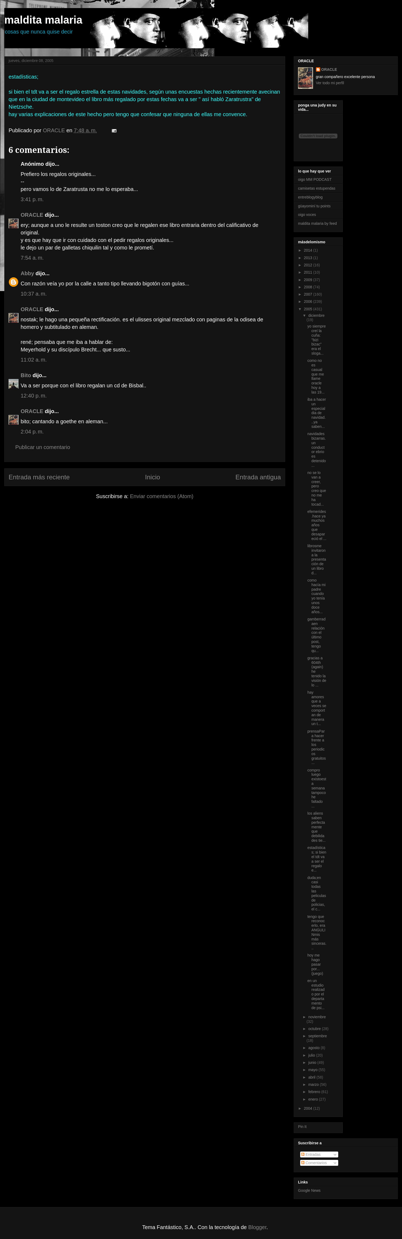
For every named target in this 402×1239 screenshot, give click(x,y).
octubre (315, 1029)
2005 (308, 309)
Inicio (152, 477)
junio (312, 1062)
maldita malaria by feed (317, 223)
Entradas (311, 1154)
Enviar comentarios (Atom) (161, 496)
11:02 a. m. (34, 360)
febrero (314, 1092)
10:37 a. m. (34, 294)
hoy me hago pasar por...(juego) (315, 964)
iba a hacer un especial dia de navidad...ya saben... (316, 413)
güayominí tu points (314, 206)
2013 (308, 258)
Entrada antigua (258, 477)
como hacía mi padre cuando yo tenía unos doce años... (316, 596)
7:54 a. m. (32, 258)
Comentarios (314, 1163)
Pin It (302, 1126)
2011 (308, 272)
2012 (308, 265)
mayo (313, 1070)
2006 (308, 301)
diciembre (316, 315)
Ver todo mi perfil (330, 83)
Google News (309, 1190)
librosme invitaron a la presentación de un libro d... (316, 559)
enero (313, 1099)
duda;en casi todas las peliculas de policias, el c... (316, 893)
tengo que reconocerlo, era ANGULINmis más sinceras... (316, 932)
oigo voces (307, 214)
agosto (314, 1048)
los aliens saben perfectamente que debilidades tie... (316, 827)
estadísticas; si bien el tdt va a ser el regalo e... (316, 858)
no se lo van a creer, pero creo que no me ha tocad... (316, 488)
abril (312, 1077)
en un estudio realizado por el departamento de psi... (316, 994)
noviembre (317, 1017)
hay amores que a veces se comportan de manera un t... (316, 708)
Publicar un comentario (42, 447)
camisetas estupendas (316, 188)
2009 (308, 280)
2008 (308, 287)
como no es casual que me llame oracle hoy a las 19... (316, 376)
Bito (26, 375)
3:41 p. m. (32, 199)
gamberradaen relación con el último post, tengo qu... (316, 635)
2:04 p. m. (32, 432)
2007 (308, 294)
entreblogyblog (310, 197)
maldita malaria (43, 20)
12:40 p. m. (34, 396)
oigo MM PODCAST (315, 179)
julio (312, 1055)
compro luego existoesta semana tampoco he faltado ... (316, 788)
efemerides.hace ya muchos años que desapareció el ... (316, 525)
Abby (27, 273)
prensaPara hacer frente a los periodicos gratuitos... (316, 747)
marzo (314, 1084)
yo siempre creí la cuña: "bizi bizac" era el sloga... (316, 339)
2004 (308, 1108)
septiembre (317, 1036)
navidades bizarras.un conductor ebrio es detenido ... (316, 450)
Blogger (257, 1227)
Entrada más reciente (39, 477)
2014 (308, 250)
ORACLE (32, 215)
